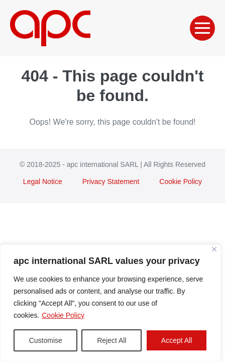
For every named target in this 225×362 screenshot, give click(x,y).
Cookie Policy (63, 315)
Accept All (176, 340)
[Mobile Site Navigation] (202, 28)
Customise (45, 340)
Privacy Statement (111, 181)
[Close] (214, 249)
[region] (110, 303)
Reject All (111, 340)
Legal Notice (42, 181)
